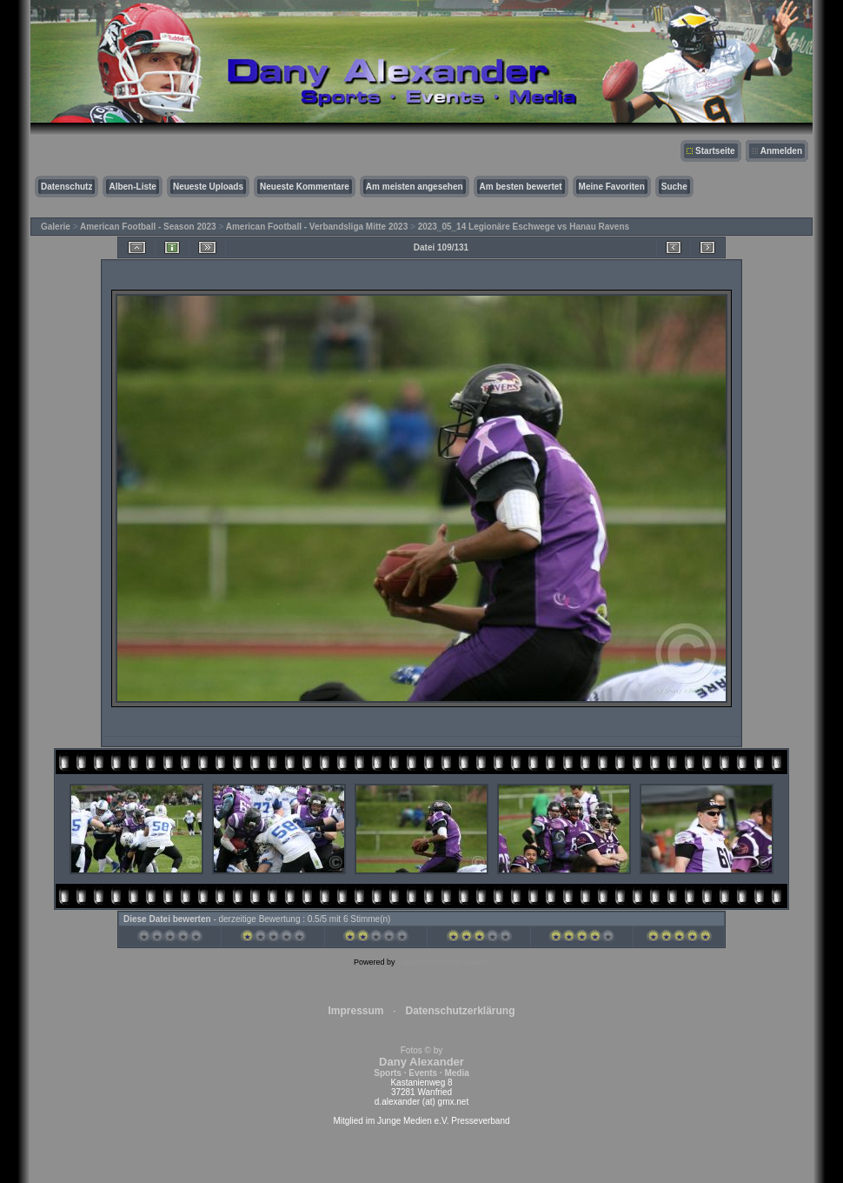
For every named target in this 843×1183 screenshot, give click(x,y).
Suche (674, 186)
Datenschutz (66, 186)
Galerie (55, 226)
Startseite (715, 151)
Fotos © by (421, 1062)
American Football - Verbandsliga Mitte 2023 (317, 226)
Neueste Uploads (208, 186)
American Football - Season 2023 (148, 226)
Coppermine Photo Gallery (443, 962)
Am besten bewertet (521, 186)
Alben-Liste (132, 186)
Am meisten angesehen (414, 186)
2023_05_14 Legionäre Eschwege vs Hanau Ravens (523, 226)
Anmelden (781, 151)
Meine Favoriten (612, 186)
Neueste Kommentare (304, 186)
